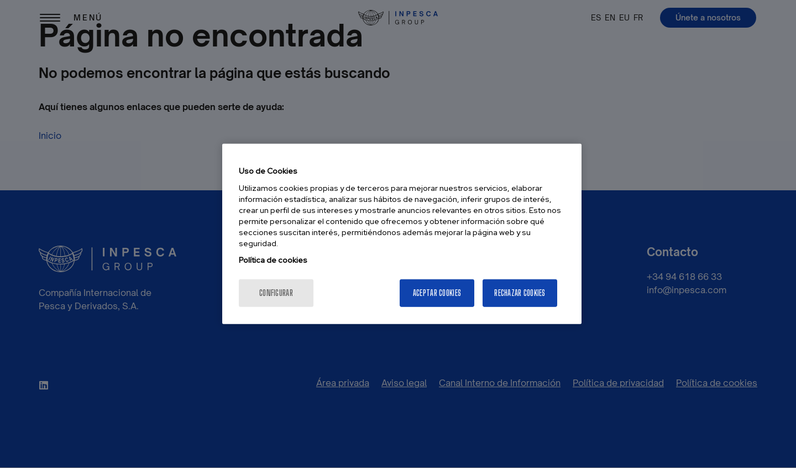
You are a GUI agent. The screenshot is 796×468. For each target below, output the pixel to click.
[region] (402, 234)
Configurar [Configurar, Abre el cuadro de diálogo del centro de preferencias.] (276, 293)
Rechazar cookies (519, 293)
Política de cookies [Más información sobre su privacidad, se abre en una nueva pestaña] (273, 260)
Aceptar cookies (437, 293)
